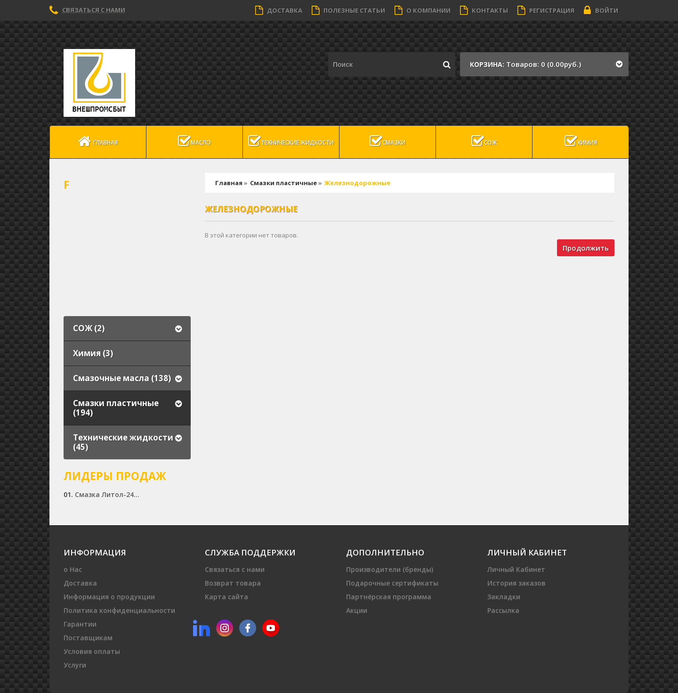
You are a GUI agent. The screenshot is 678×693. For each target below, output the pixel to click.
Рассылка (503, 610)
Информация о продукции (109, 596)
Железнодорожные (357, 183)
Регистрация (545, 10)
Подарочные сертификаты (392, 583)
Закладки (503, 596)
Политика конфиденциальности (119, 610)
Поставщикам (88, 637)
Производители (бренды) (389, 569)
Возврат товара (233, 583)
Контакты (484, 10)
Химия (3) (93, 353)
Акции (356, 610)
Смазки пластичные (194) (116, 408)
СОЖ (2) (89, 328)
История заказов (516, 583)
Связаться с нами (93, 10)
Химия (581, 141)
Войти (601, 10)
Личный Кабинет (516, 569)
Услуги (75, 664)
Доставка (278, 10)
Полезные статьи (348, 10)
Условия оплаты (92, 651)
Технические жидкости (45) (123, 442)
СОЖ (484, 141)
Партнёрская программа (388, 596)
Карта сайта (226, 596)
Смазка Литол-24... (107, 494)
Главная (98, 141)
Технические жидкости (291, 141)
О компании (423, 10)
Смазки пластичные (283, 183)
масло (194, 141)
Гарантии (80, 624)
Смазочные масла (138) (122, 378)
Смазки (387, 141)
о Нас (73, 569)
